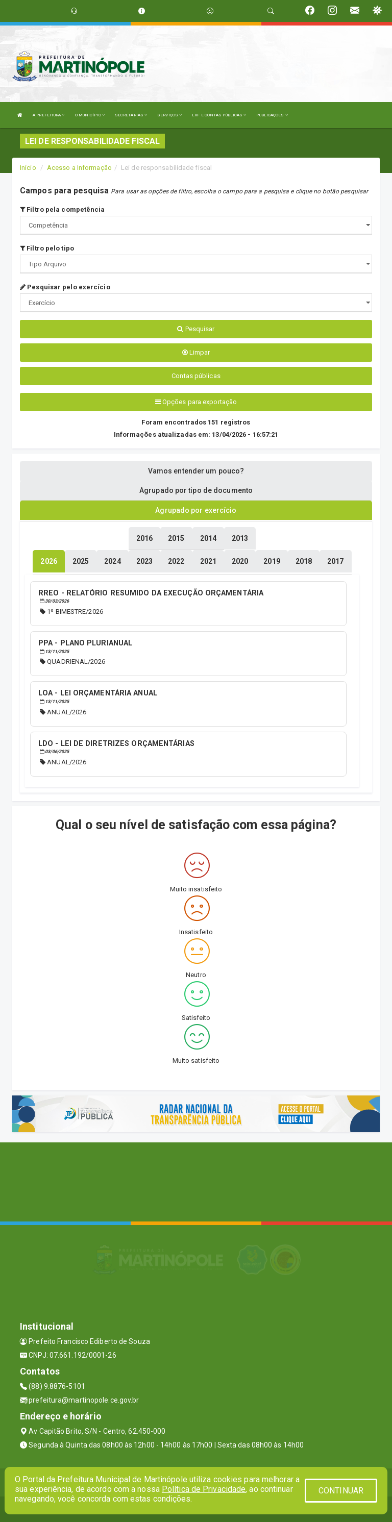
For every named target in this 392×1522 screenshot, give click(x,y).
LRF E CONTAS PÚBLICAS (219, 115)
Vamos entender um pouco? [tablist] (196, 471)
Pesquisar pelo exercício (65, 287)
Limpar (196, 352)
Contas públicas (196, 376)
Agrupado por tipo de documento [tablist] (196, 490)
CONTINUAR (340, 1490)
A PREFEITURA (48, 115)
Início (28, 167)
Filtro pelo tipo (47, 248)
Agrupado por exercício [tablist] (195, 510)
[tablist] (48, 561)
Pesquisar (195, 329)
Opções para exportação (196, 402)
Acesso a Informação (79, 167)
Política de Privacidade (204, 1489)
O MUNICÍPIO (90, 115)
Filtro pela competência (62, 209)
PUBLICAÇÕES (271, 115)
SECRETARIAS (131, 115)
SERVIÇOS (169, 115)
